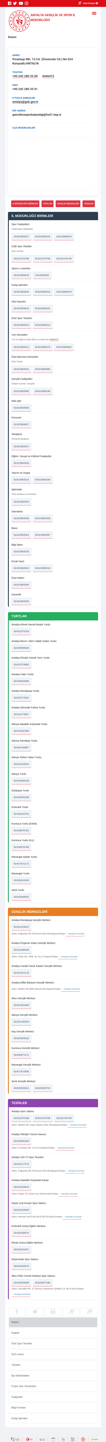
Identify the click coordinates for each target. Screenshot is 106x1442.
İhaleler (15, 1332)
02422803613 (21, 325)
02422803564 (21, 535)
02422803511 (21, 347)
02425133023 (21, 764)
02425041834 (21, 880)
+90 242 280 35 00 (25, 76)
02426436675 (21, 1233)
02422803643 (64, 291)
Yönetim (15, 1364)
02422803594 (42, 479)
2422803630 (42, 275)
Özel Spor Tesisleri (21, 1343)
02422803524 (21, 568)
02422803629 (21, 291)
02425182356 (21, 731)
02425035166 (21, 1141)
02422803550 (21, 518)
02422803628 (21, 275)
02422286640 (21, 950)
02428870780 (21, 847)
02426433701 (21, 814)
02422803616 (21, 308)
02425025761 (42, 1088)
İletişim (15, 1322)
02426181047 (21, 1249)
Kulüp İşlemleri (19, 1418)
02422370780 (21, 258)
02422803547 (21, 446)
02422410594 (21, 1210)
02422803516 (42, 568)
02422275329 (21, 631)
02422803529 (21, 551)
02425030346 (21, 780)
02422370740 (64, 258)
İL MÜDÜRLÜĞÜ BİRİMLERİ (25, 204)
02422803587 (42, 535)
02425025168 (21, 797)
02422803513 (42, 291)
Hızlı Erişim (90, 3)
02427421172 (21, 863)
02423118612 (21, 927)
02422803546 (42, 391)
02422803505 (21, 391)
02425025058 (21, 1282)
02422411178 (21, 972)
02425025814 (21, 1088)
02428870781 (21, 830)
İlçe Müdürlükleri (20, 1375)
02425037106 (42, 1282)
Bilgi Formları (18, 1407)
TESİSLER (88, 204)
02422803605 (42, 369)
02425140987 (21, 747)
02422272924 (21, 697)
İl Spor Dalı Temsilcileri (23, 1386)
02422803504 (21, 584)
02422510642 (21, 1187)
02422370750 (42, 258)
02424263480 (21, 1005)
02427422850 (21, 1071)
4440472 (48, 76)
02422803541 (21, 369)
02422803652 (64, 347)
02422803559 (21, 601)
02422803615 (42, 308)
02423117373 (21, 1164)
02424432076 (21, 1266)
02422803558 (42, 518)
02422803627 (21, 236)
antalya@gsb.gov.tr (25, 101)
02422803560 (21, 407)
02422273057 (21, 714)
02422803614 (42, 325)
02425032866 (21, 681)
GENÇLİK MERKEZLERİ (68, 204)
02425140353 (21, 1021)
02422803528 (21, 463)
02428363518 (21, 1038)
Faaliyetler (17, 1396)
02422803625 (42, 236)
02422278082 (21, 664)
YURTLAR (47, 204)
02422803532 (21, 479)
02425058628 (21, 648)
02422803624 (64, 236)
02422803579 (42, 347)
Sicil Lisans (17, 1354)
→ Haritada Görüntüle (75, 934)
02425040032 (21, 897)
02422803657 (21, 424)
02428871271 (21, 1055)
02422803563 (21, 501)
